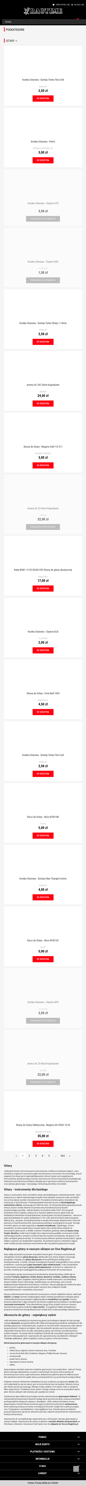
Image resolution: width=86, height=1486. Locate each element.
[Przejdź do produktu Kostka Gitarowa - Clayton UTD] (43, 187)
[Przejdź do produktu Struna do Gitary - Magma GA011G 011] (43, 430)
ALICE (43, 823)
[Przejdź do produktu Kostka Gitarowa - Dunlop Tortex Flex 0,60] (43, 739)
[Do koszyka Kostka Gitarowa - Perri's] (43, 160)
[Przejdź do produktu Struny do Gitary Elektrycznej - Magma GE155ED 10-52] (43, 1109)
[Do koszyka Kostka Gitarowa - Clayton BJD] (43, 650)
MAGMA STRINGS (43, 453)
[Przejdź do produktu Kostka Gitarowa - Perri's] (43, 125)
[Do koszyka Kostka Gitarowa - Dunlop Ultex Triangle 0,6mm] (43, 897)
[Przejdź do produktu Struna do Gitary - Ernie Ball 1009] (43, 677)
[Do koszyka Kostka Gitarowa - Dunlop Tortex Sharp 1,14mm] (43, 342)
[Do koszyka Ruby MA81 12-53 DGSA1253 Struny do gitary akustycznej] (43, 588)
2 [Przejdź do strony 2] (29, 1155)
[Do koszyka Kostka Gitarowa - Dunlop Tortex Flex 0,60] (43, 774)
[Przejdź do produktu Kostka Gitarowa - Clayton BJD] (43, 615)
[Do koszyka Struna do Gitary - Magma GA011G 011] (43, 465)
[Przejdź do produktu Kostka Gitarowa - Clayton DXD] (43, 245)
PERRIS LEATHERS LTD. (43, 148)
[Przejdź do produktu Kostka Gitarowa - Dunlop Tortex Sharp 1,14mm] (43, 307)
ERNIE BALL (43, 700)
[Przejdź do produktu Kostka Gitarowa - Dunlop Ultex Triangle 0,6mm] (43, 862)
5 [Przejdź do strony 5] (49, 1155)
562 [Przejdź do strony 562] (63, 1155)
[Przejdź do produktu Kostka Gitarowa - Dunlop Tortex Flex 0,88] (43, 63)
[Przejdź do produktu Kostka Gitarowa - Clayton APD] (43, 986)
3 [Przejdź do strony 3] (36, 1155)
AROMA (43, 392)
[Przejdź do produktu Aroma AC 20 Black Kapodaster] (43, 1047)
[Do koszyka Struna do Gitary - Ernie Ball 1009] (43, 712)
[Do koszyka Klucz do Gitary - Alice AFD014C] (43, 959)
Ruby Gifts (43, 577)
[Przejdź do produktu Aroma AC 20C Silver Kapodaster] (43, 368)
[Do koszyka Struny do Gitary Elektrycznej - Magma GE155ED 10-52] (43, 1144)
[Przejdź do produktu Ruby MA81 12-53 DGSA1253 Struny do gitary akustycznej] (43, 553)
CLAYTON (43, 268)
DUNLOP (43, 86)
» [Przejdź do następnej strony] (69, 1155)
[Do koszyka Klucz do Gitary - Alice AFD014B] (43, 836)
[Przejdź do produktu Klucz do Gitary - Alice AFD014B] (43, 801)
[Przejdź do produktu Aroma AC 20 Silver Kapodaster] (43, 492)
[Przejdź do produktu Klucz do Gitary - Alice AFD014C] (43, 924)
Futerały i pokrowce (13, 1338)
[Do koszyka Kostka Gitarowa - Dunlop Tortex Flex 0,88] (43, 98)
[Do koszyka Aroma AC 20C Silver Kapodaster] (43, 404)
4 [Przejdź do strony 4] (42, 1155)
